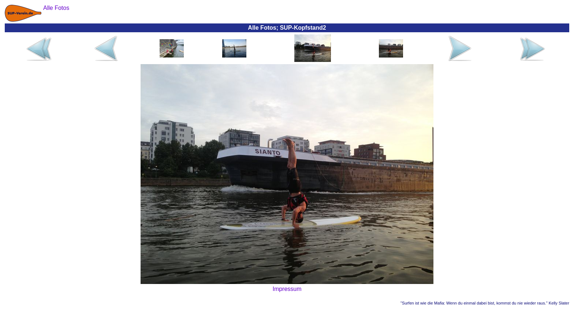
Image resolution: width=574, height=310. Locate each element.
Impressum (286, 289)
